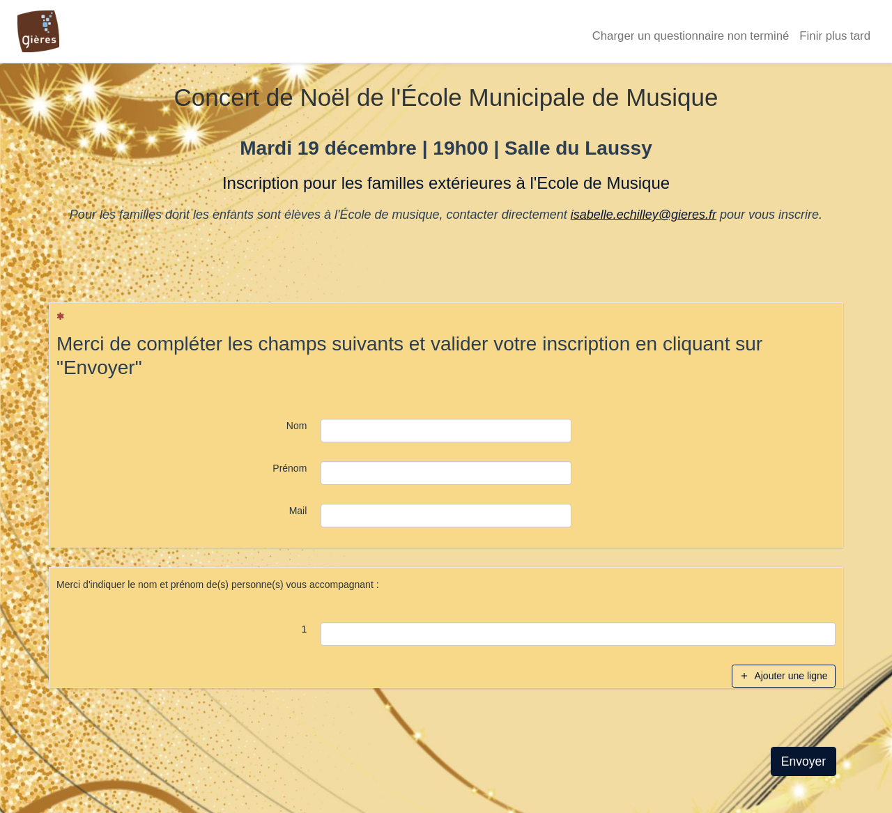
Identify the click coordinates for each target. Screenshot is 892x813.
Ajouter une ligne (783, 675)
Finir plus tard (834, 35)
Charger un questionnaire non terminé (691, 35)
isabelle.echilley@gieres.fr (643, 215)
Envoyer (803, 761)
